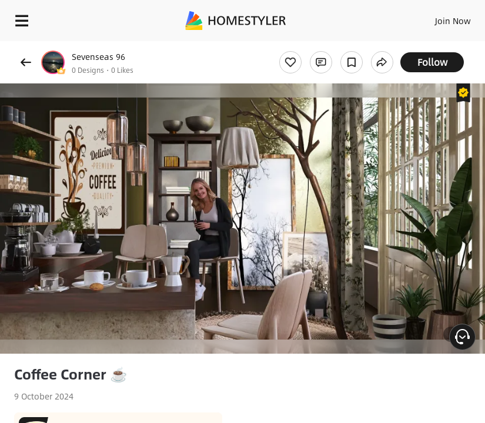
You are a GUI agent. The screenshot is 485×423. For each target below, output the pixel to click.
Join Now (453, 20)
